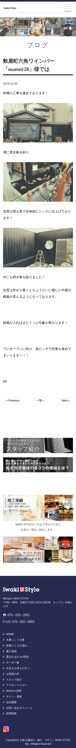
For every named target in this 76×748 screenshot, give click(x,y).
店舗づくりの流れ (16, 645)
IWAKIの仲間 (13, 690)
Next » (66, 400)
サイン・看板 (14, 696)
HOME (10, 634)
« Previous (12, 400)
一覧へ (40, 400)
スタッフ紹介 (14, 679)
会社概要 (11, 702)
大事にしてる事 (15, 639)
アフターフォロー (16, 685)
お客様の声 (12, 673)
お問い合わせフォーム (19, 707)
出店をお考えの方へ (18, 668)
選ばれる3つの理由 (17, 656)
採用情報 (11, 713)
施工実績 (11, 651)
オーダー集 (12, 662)
